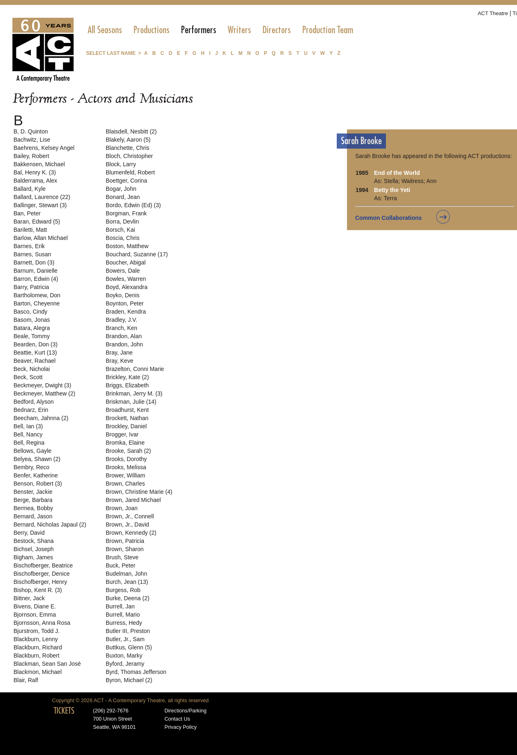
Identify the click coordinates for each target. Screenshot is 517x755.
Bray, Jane (119, 352)
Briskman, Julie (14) (131, 401)
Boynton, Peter (125, 303)
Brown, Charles (125, 483)
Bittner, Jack (29, 598)
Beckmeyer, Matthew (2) (44, 393)
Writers (239, 30)
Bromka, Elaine (125, 442)
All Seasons (105, 30)
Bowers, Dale (123, 270)
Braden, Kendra (126, 311)
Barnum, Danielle (35, 270)
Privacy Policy (180, 727)
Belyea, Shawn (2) (37, 459)
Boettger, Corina (126, 180)
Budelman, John (126, 573)
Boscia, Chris (122, 238)
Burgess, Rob (123, 590)
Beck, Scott (28, 377)
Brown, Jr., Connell (130, 516)
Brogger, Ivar (122, 434)
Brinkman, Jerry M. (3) (134, 393)
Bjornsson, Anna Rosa (42, 622)
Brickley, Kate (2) (127, 377)
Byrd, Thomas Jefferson (136, 672)
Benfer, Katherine (36, 475)
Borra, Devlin (122, 221)
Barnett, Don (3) (34, 262)
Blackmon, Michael (38, 672)
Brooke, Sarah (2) (128, 451)
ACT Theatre (493, 13)
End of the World (397, 173)
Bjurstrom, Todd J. (37, 631)
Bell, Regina (29, 442)
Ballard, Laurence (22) (42, 197)
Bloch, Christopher (129, 156)
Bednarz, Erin (31, 410)
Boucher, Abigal (125, 262)
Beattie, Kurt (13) (35, 352)
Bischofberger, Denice (42, 573)
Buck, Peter (120, 565)
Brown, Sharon (125, 549)
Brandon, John (124, 344)
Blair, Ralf (26, 680)
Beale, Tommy (32, 336)
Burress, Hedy (124, 622)
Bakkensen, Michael (39, 164)
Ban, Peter (27, 213)
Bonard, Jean (123, 197)
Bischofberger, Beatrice (43, 565)
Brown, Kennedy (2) (131, 532)
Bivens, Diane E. (35, 606)
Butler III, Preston (128, 631)
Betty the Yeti (392, 190)
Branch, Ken (121, 328)
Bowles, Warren (126, 279)
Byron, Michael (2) (129, 680)
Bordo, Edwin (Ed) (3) (133, 205)
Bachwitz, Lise (32, 139)
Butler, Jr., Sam (125, 639)
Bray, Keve (119, 360)
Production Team (327, 30)
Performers (198, 30)
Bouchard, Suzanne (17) (137, 254)
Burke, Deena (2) (128, 598)
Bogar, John (121, 188)
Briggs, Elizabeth (127, 385)
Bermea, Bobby (33, 508)
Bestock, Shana (34, 541)
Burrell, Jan (120, 606)
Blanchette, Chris (128, 148)
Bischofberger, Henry (40, 582)
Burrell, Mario (123, 614)
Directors (277, 30)
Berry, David (29, 532)
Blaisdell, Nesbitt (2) (131, 131)
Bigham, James (33, 557)
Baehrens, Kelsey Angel (44, 148)
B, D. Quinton (31, 131)
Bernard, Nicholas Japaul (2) (50, 524)
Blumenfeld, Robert (130, 172)
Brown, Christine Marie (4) (139, 491)
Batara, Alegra (32, 328)
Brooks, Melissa (126, 467)
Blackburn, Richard (38, 647)
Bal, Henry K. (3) (35, 172)
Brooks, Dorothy (126, 459)
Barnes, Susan (32, 254)
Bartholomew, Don (37, 295)
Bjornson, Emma (35, 614)
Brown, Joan (122, 508)
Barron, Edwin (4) (36, 279)
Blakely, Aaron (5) (128, 139)
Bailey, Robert (31, 156)
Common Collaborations (388, 218)
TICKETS (64, 710)
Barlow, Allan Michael (41, 238)
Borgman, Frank (126, 213)
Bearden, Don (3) (35, 344)
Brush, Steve (122, 557)
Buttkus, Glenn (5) (129, 647)
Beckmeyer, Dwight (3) (42, 385)
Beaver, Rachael (35, 360)
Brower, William (125, 475)
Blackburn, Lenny (36, 639)
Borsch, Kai (120, 229)
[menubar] (220, 30)
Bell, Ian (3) (28, 426)
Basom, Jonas (32, 319)
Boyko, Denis (122, 295)
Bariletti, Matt (30, 229)
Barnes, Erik (29, 246)
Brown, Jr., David (127, 524)
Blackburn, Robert (36, 655)
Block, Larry (121, 164)
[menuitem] (105, 30)
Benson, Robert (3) (38, 483)
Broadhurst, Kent (127, 410)
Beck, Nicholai (32, 369)
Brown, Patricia (125, 541)
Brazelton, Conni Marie (135, 369)
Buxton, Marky (124, 655)
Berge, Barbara (33, 500)
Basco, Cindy (30, 311)
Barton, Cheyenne (37, 303)
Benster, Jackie (33, 491)
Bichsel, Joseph (34, 549)
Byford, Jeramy (125, 663)
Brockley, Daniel (126, 426)
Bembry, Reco (32, 467)
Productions (152, 30)
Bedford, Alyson (34, 401)
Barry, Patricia (31, 287)
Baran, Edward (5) (37, 221)
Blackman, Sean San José (47, 663)
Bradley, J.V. (121, 319)
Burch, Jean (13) (127, 582)
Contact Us (177, 719)
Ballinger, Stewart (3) (40, 205)
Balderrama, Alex (35, 180)
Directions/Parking (185, 711)
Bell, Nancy (28, 434)
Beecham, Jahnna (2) (41, 418)
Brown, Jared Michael (133, 500)
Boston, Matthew (127, 246)
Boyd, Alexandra (126, 287)
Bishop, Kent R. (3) (38, 590)
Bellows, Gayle (33, 451)
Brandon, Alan (124, 336)
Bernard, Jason (33, 516)
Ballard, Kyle (30, 188)
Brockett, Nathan (127, 418)
